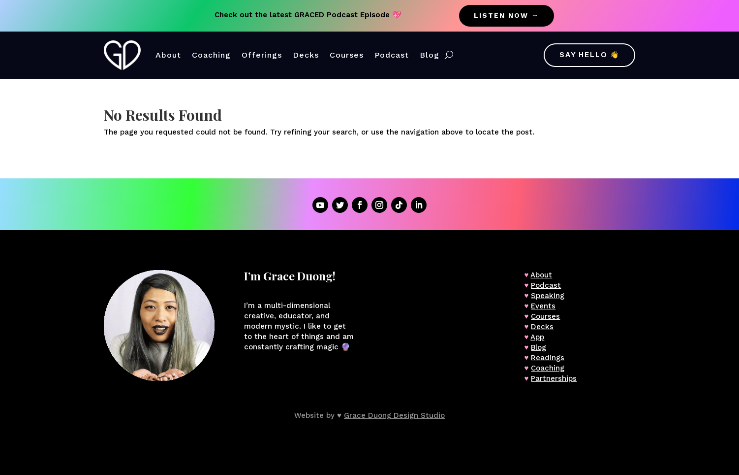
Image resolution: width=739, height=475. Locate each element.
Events (543, 306)
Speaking (547, 295)
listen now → (506, 15)
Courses (347, 55)
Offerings (262, 55)
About (168, 55)
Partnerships (554, 378)
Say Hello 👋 (589, 55)
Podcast (391, 55)
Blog (429, 55)
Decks (306, 55)
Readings (547, 357)
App (537, 337)
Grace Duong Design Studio (394, 415)
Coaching (211, 55)
